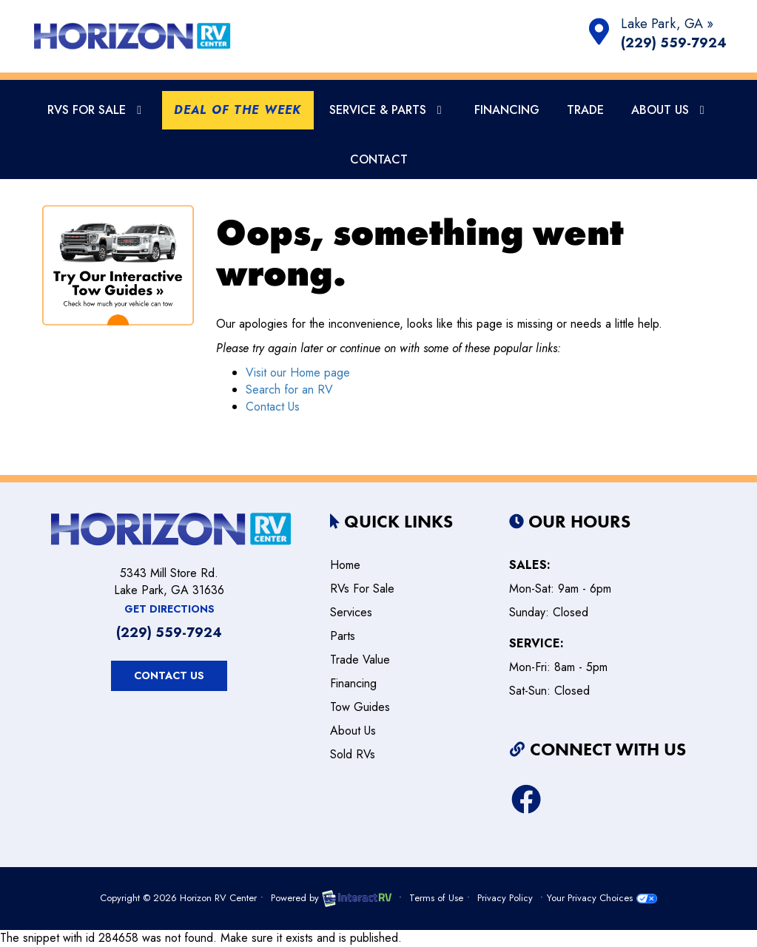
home (345, 564)
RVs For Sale (97, 109)
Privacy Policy (505, 898)
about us (353, 730)
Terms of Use (436, 898)
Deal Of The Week (237, 109)
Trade (585, 109)
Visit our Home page (298, 372)
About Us (670, 109)
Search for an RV (289, 389)
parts (342, 635)
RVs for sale (362, 588)
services (351, 612)
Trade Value (360, 659)
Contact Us (273, 406)
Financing (506, 109)
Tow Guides (360, 706)
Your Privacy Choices (602, 898)
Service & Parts (388, 109)
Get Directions (169, 608)
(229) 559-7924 (674, 43)
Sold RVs (352, 754)
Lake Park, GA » (667, 23)
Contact (379, 159)
